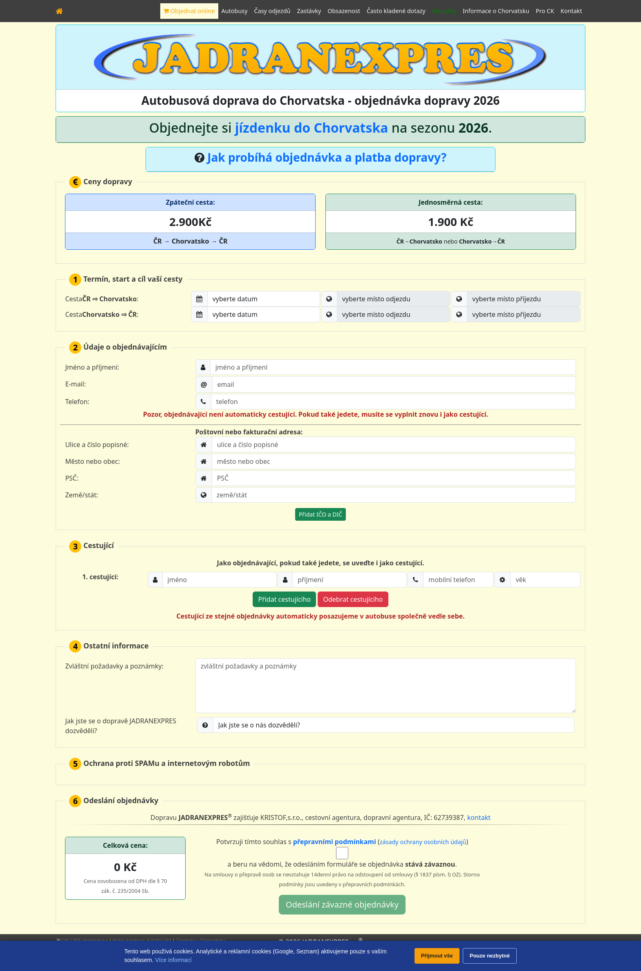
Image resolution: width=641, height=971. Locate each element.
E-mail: (75, 383)
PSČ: (71, 478)
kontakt (479, 817)
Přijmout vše (437, 956)
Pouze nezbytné (490, 956)
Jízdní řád (161, 940)
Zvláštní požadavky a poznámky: (114, 666)
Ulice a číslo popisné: (97, 444)
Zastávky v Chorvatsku (200, 940)
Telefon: (77, 401)
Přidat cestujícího (284, 599)
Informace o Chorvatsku (496, 11)
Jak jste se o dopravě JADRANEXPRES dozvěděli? (120, 725)
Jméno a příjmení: (92, 367)
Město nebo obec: (92, 461)
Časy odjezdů (272, 11)
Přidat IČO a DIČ (320, 514)
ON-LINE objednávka (82, 940)
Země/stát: (81, 494)
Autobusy (235, 11)
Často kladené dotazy (396, 11)
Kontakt (571, 11)
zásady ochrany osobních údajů (423, 842)
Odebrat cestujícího (353, 599)
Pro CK (545, 11)
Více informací (173, 960)
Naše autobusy (129, 940)
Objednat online (189, 11)
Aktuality (444, 11)
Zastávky (309, 11)
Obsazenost (343, 11)
